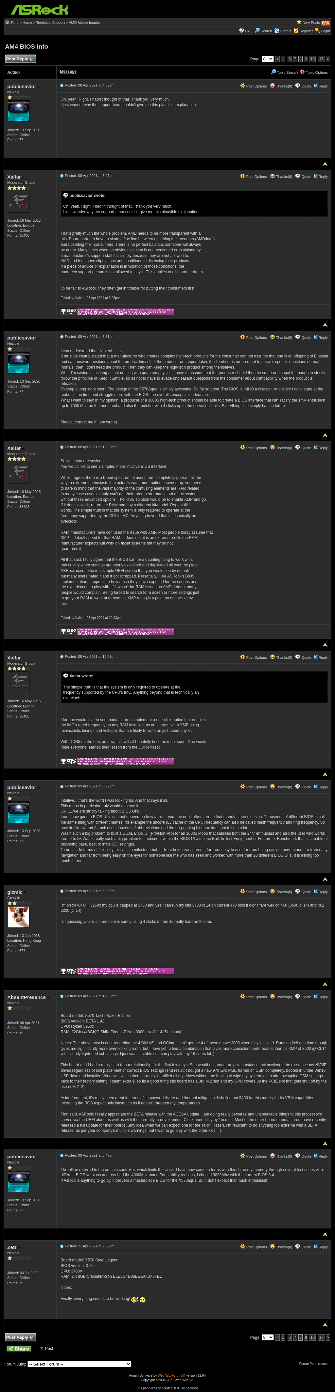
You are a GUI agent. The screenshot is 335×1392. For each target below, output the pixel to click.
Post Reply (19, 59)
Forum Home (21, 22)
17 (321, 59)
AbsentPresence (28, 997)
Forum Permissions (315, 1364)
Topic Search (284, 72)
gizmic (16, 892)
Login (325, 31)
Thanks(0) (281, 86)
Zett (13, 1247)
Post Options (253, 86)
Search (266, 31)
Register (306, 31)
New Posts (311, 22)
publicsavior (23, 86)
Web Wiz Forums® (171, 1375)
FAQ (249, 31)
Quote (306, 86)
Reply (323, 86)
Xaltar (16, 177)
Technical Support (50, 22)
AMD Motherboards (84, 22)
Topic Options (314, 72)
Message (68, 71)
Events (282, 31)
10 (312, 59)
